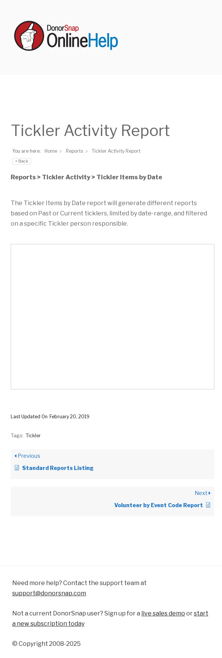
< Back (21, 161)
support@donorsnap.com (49, 593)
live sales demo (163, 613)
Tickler (33, 435)
